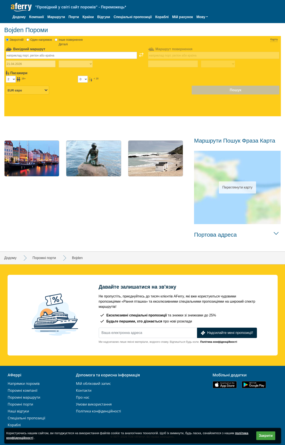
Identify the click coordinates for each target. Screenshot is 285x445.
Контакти (84, 390)
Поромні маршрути (24, 397)
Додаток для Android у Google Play (254, 384)
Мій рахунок (182, 17)
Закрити (266, 435)
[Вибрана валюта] (27, 90)
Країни (88, 17)
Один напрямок (41, 39)
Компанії (36, 17)
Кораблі (162, 17)
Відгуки (103, 17)
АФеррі (14, 375)
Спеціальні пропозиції (133, 17)
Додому (19, 17)
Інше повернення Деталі (71, 42)
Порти (73, 17)
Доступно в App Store (225, 384)
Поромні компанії (23, 390)
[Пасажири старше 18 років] (11, 79)
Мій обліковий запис (93, 383)
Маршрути (56, 17)
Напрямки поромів (24, 383)
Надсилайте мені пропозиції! (226, 333)
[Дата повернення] (173, 63)
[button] (202, 17)
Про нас (82, 397)
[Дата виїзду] (31, 63)
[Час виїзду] (76, 64)
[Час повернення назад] (218, 64)
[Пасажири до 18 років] (83, 79)
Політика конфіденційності (218, 341)
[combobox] (71, 55)
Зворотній (17, 39)
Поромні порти (20, 404)
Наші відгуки (18, 411)
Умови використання (94, 404)
